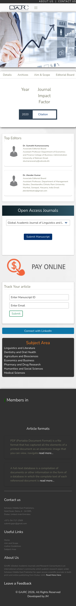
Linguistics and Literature (19, 348)
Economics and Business (19, 360)
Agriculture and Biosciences (21, 356)
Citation (43, 114)
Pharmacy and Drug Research (22, 364)
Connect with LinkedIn (38, 331)
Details (7, 75)
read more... (46, 453)
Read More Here (53, 575)
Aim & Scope (42, 75)
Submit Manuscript (38, 237)
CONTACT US (67, 1)
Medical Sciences (14, 373)
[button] (36, 7)
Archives (23, 75)
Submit (16, 313)
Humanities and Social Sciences (23, 369)
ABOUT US (46, 1)
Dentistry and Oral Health (20, 352)
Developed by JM (38, 596)
